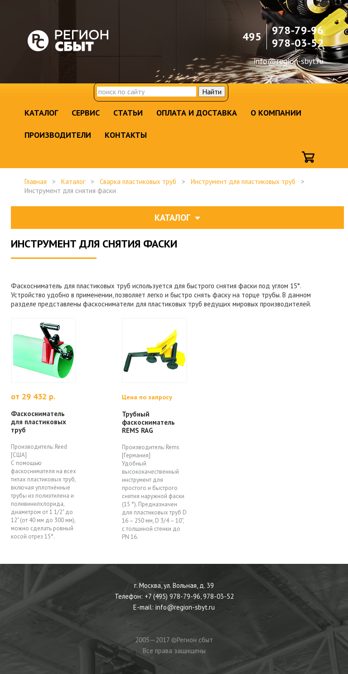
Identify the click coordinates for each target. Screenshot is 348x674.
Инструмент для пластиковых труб (243, 181)
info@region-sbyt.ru (289, 61)
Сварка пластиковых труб (138, 181)
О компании (276, 112)
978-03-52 (298, 43)
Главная (35, 181)
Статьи (128, 112)
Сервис (86, 112)
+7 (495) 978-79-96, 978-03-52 (189, 596)
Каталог (41, 112)
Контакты (126, 135)
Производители (57, 135)
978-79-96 (298, 30)
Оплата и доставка (196, 112)
